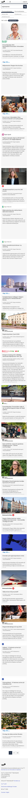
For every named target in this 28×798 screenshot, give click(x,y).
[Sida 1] (10, 753)
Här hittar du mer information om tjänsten (11, 769)
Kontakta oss (17, 780)
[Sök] (12, 6)
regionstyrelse (13, 20)
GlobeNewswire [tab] (18, 14)
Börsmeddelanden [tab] (19, 11)
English (7, 792)
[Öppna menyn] (10, 1)
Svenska (3, 792)
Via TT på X (4, 784)
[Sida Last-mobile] (17, 753)
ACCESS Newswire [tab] (6, 16)
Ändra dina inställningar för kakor (9, 786)
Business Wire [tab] (5, 14)
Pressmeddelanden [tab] (7, 11)
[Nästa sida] (14, 753)
